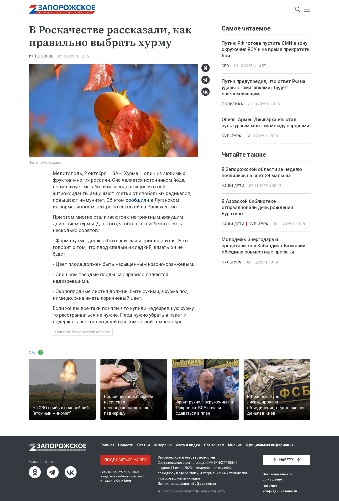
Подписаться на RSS (125, 460)
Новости (125, 445)
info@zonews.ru (203, 484)
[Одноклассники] (205, 68)
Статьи (143, 445)
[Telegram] (205, 80)
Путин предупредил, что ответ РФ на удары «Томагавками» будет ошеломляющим (263, 87)
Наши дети (233, 186)
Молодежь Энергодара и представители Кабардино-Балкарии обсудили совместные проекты (263, 246)
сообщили (137, 200)
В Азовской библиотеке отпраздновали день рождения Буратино (257, 207)
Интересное (41, 56)
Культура (231, 136)
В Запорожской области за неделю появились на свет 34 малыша (262, 172)
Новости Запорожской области (82, 332)
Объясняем (214, 445)
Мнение (235, 445)
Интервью (163, 445)
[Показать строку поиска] (297, 9)
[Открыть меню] (307, 9)
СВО (225, 66)
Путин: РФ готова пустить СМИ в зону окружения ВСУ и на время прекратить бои (266, 49)
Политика (232, 104)
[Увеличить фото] (113, 110)
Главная (107, 445)
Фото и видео (188, 445)
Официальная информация (269, 445)
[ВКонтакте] (205, 92)
